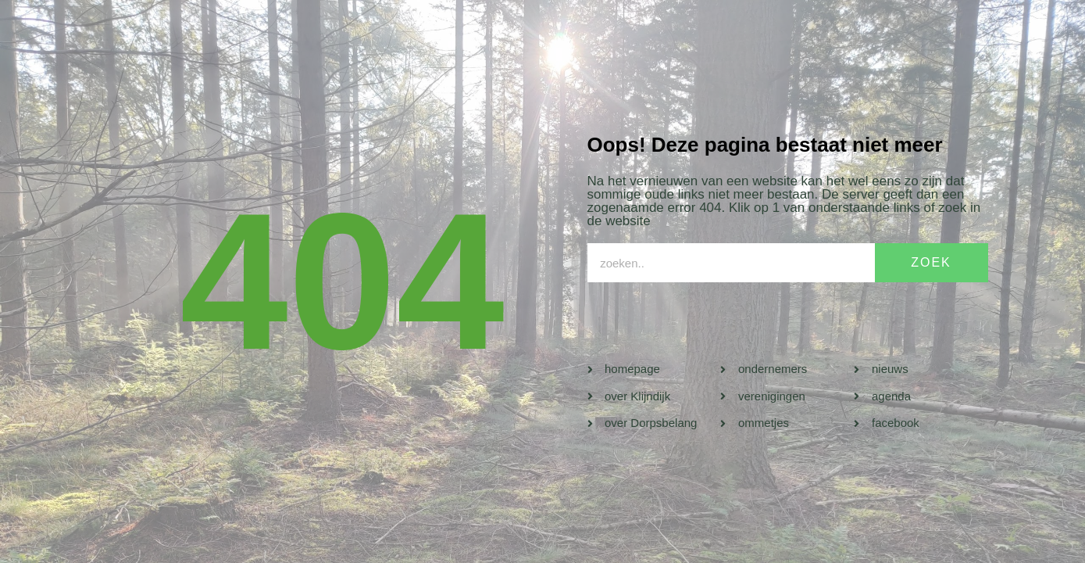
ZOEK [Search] (931, 262)
